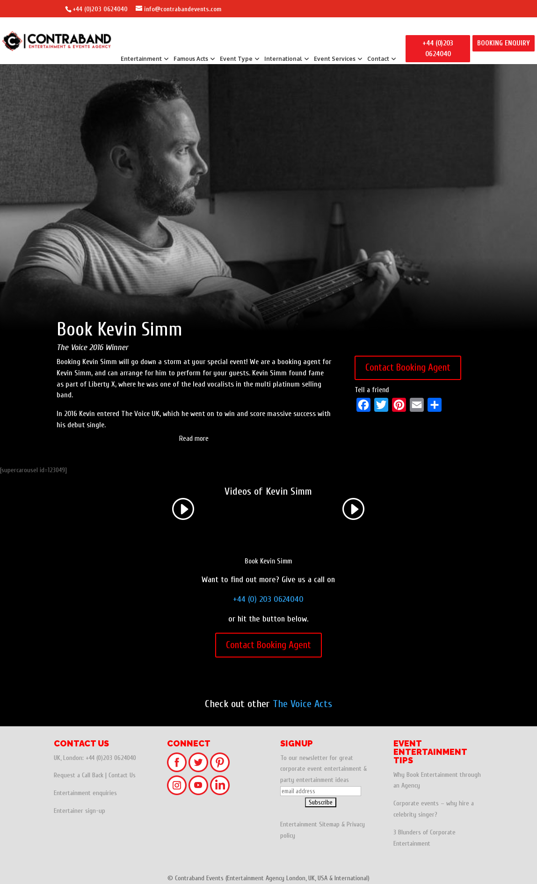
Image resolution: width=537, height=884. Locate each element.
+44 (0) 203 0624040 (268, 599)
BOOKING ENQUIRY (503, 43)
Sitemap (329, 824)
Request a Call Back (78, 775)
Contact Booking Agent (407, 367)
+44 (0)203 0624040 (100, 9)
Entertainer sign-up (79, 811)
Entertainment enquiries (85, 793)
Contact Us (122, 775)
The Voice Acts (302, 704)
